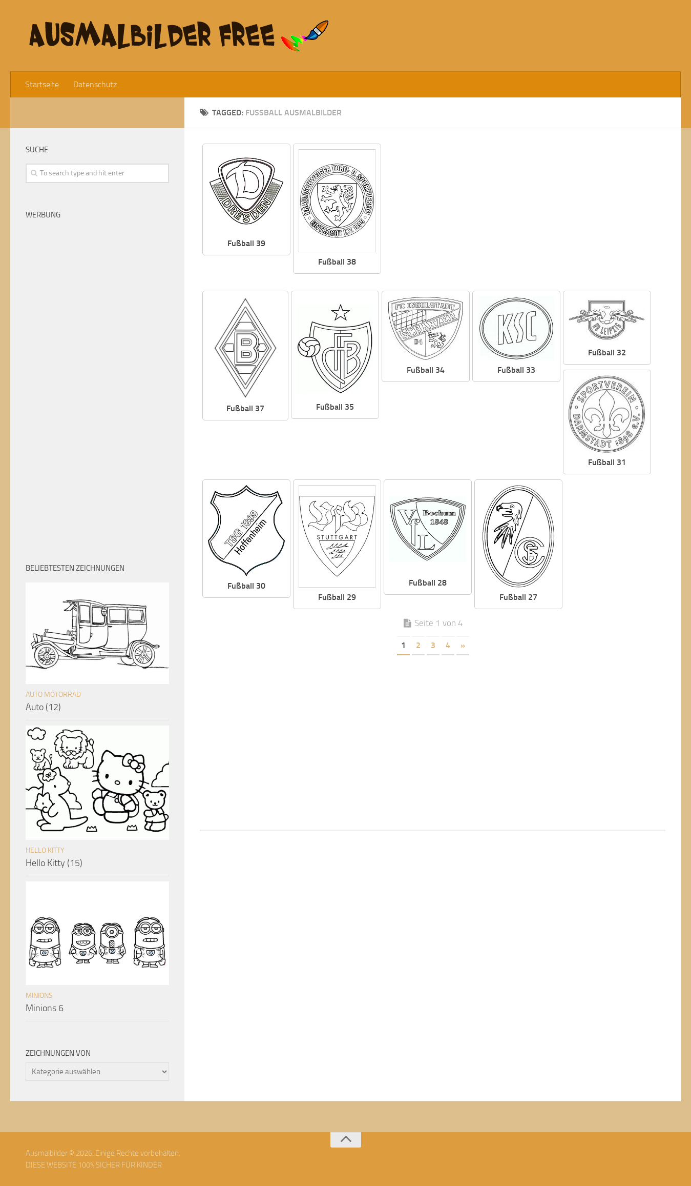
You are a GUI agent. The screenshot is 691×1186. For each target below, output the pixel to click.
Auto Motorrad (53, 694)
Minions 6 (45, 1008)
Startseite (42, 84)
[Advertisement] (531, 215)
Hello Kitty (45, 850)
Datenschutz (95, 84)
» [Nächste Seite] (462, 645)
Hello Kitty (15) (54, 863)
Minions (39, 995)
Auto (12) (43, 707)
